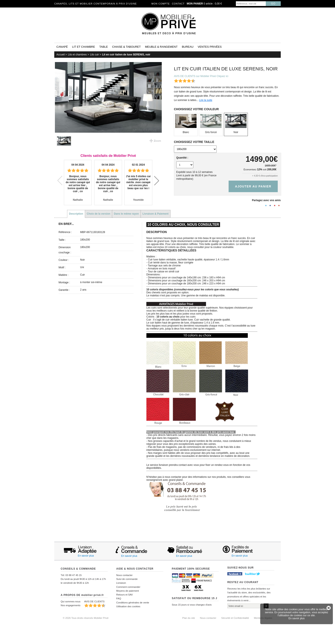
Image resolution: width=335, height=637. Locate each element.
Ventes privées (210, 46)
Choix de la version (98, 213)
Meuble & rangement (161, 46)
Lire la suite (205, 100)
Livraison (121, 583)
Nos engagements (70, 605)
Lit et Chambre (83, 46)
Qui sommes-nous (70, 601)
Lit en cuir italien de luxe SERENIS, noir (126, 54)
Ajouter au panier (253, 186)
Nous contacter (124, 575)
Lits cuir (94, 54)
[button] (156, 180)
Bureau (187, 46)
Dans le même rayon (126, 213)
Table (103, 46)
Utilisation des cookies (128, 606)
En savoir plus (296, 618)
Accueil (60, 54)
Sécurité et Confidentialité (235, 618)
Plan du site (188, 618)
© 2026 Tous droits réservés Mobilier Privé (86, 618)
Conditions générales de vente (132, 602)
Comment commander (128, 587)
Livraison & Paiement (156, 213)
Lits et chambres (77, 54)
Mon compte (160, 3)
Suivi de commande (127, 579)
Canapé (62, 46)
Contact (178, 3)
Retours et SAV (124, 594)
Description (76, 213)
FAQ (118, 598)
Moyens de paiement (127, 590)
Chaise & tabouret (126, 46)
